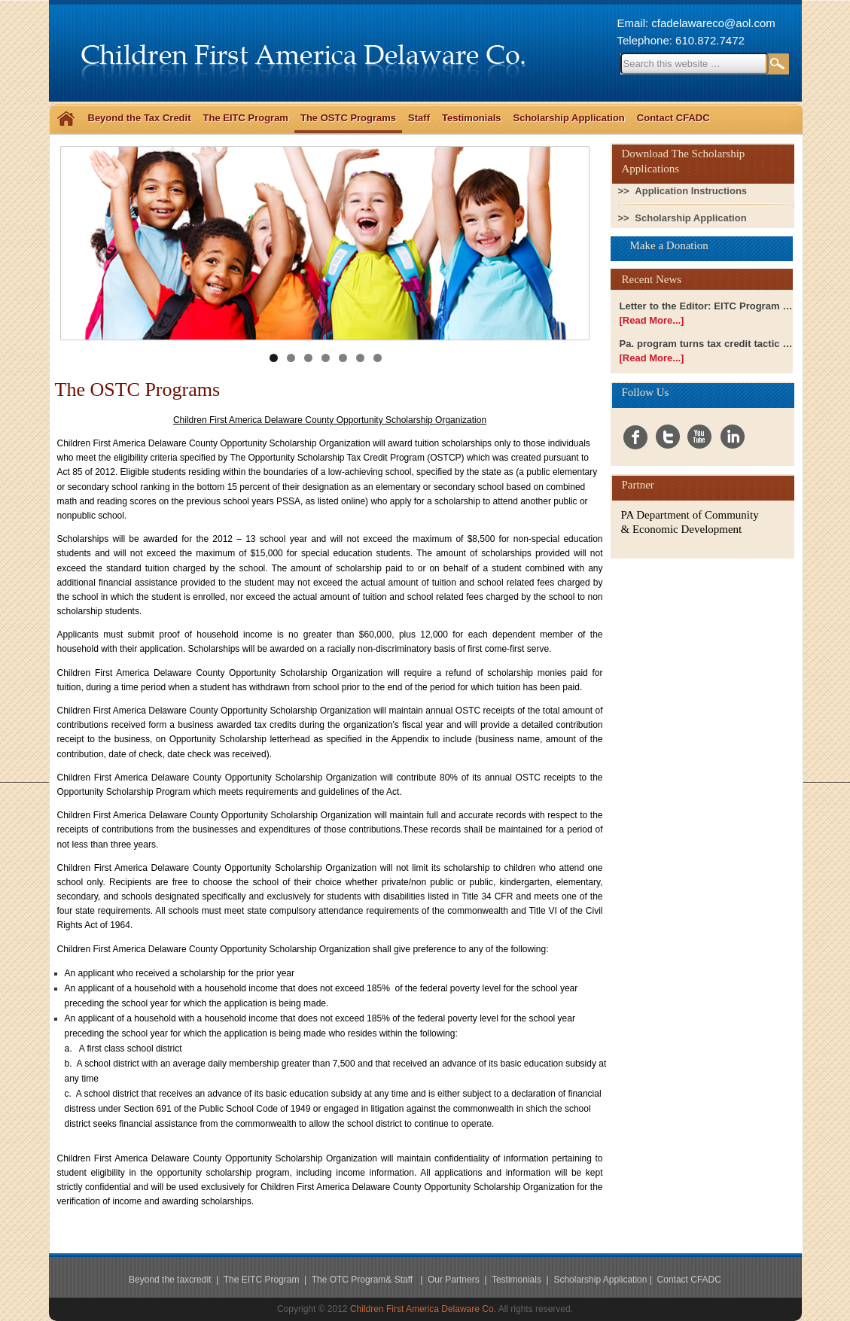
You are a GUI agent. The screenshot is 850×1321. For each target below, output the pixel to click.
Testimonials (471, 117)
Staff (419, 117)
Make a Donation (669, 245)
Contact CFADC (673, 117)
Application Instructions (691, 190)
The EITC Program (245, 117)
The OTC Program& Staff (364, 1279)
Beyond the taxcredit (170, 1279)
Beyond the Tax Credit (139, 117)
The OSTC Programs (348, 117)
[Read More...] (652, 320)
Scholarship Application (568, 117)
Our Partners (455, 1279)
